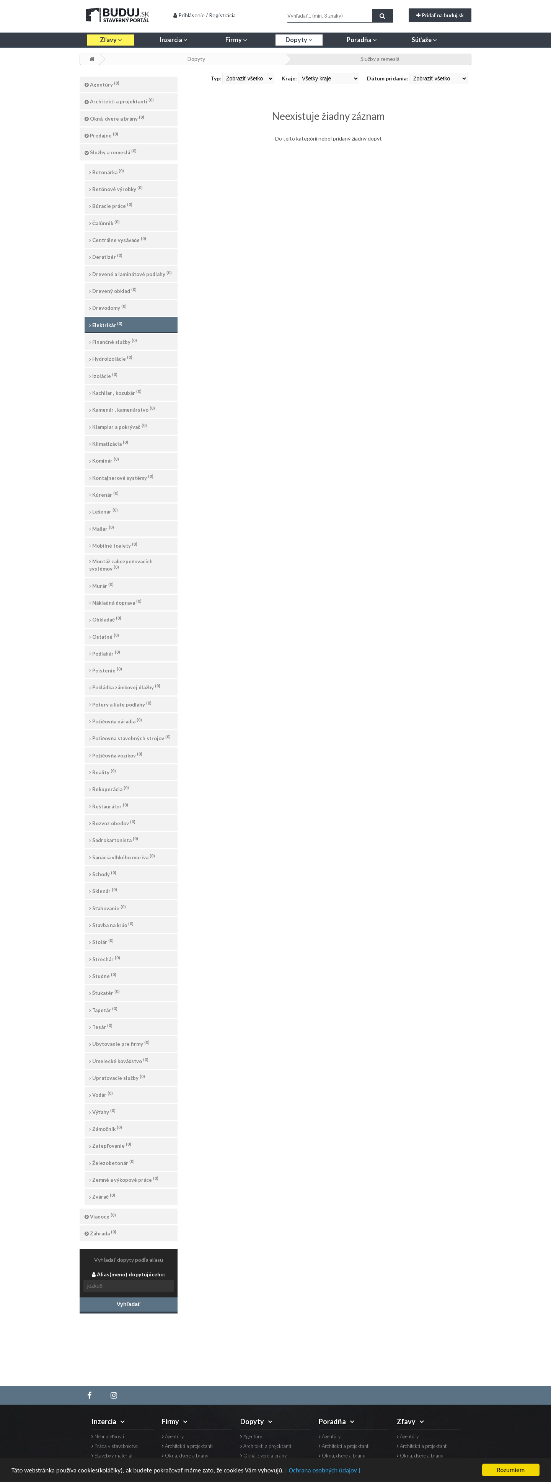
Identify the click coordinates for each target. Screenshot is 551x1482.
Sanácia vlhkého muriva (122, 856)
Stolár (101, 941)
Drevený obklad (113, 290)
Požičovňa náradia (115, 721)
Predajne (101, 135)
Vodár (101, 1094)
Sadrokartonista (113, 839)
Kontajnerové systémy (121, 477)
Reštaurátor (108, 806)
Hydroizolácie (110, 358)
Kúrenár (104, 494)
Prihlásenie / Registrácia (204, 15)
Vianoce (100, 1216)
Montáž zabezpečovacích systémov (121, 565)
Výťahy (102, 1111)
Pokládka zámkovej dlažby (124, 686)
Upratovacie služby (117, 1077)
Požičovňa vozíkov (115, 755)
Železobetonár (112, 1162)
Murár (101, 585)
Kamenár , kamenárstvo (122, 409)
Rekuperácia (109, 788)
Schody (102, 873)
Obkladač (105, 619)
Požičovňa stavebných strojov (130, 737)
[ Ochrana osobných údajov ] (322, 1471)
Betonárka (106, 171)
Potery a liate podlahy (120, 704)
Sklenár (103, 890)
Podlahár (104, 653)
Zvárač (102, 1196)
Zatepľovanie (110, 1145)
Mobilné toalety (113, 545)
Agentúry (102, 84)
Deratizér (105, 256)
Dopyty (196, 59)
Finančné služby (113, 341)
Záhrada (100, 1233)
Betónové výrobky (116, 188)
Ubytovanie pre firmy (119, 1043)
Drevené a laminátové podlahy (130, 273)
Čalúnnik (104, 222)
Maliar (101, 528)
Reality (102, 771)
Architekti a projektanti (119, 101)
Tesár (100, 1026)
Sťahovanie (107, 907)
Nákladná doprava (115, 602)
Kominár (104, 460)
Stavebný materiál (111, 1456)
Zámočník (105, 1128)
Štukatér (104, 992)
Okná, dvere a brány (114, 118)
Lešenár (103, 511)
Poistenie (105, 670)
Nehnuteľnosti (107, 1436)
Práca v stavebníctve (114, 1446)
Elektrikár (105, 324)
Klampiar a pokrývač (118, 426)
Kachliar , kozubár (115, 392)
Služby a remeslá (379, 59)
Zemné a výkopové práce (123, 1179)
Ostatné (104, 636)
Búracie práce (110, 205)
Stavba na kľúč (111, 924)
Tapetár (103, 1009)
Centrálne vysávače (117, 239)
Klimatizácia (108, 443)
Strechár (104, 958)
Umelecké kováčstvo (118, 1060)
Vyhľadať (128, 1304)
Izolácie (103, 375)
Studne (102, 975)
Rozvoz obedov (112, 822)
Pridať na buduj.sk (440, 15)
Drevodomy (108, 307)
